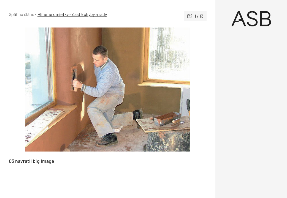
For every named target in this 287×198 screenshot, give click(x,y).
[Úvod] (251, 18)
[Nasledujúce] (157, 90)
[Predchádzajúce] (58, 90)
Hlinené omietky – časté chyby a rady (72, 14)
